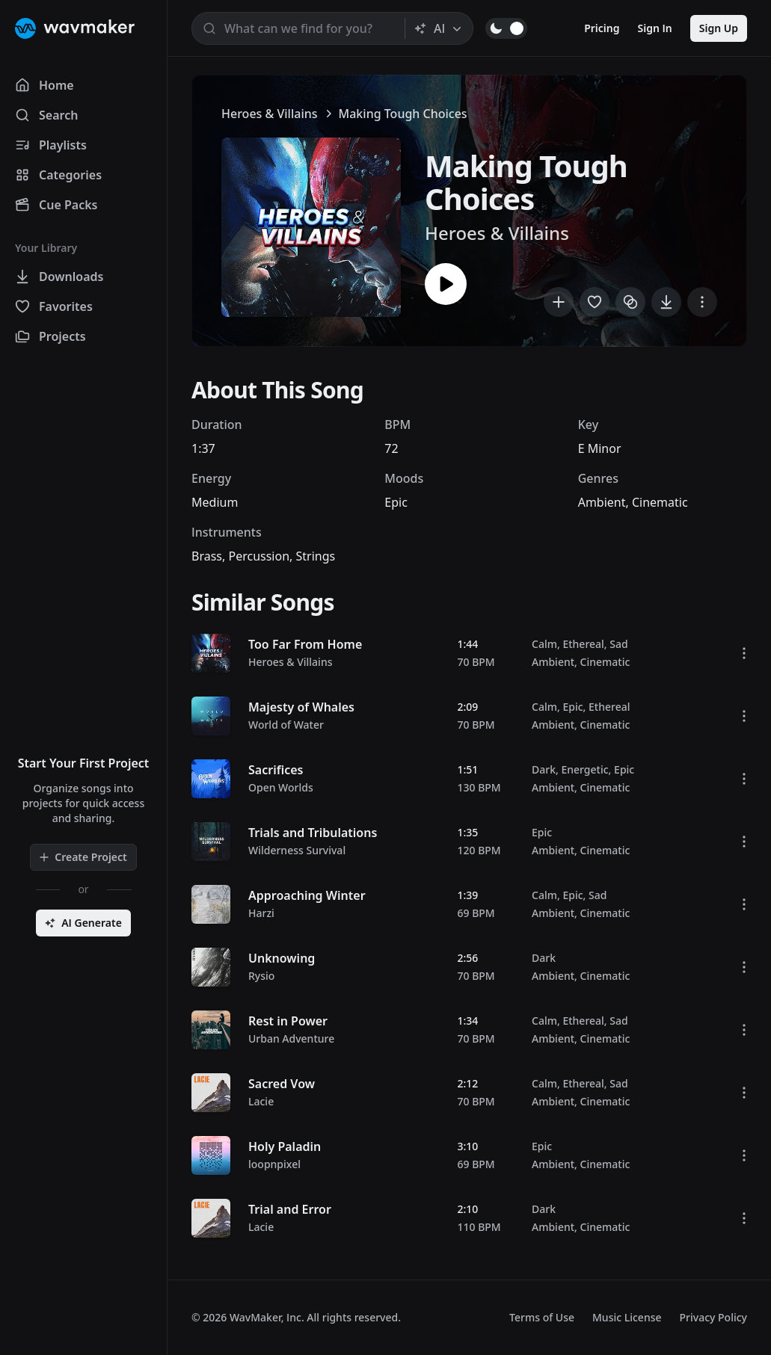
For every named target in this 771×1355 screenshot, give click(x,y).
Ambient (602, 502)
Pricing (601, 28)
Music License (627, 1317)
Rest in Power (288, 1021)
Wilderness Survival (296, 850)
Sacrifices (275, 770)
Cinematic (660, 502)
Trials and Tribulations (312, 832)
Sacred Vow (281, 1083)
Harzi (261, 913)
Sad (618, 644)
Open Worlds (280, 787)
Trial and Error (289, 1209)
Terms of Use (541, 1317)
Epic (396, 502)
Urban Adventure (291, 1038)
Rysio (261, 976)
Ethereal (582, 644)
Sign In (655, 28)
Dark (544, 769)
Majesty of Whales (301, 707)
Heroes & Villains (269, 113)
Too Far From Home (305, 644)
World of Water (286, 724)
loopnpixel (274, 1164)
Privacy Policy (713, 1317)
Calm (544, 644)
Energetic (584, 769)
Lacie (261, 1101)
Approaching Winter (307, 895)
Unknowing (281, 958)
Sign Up (718, 28)
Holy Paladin (284, 1146)
